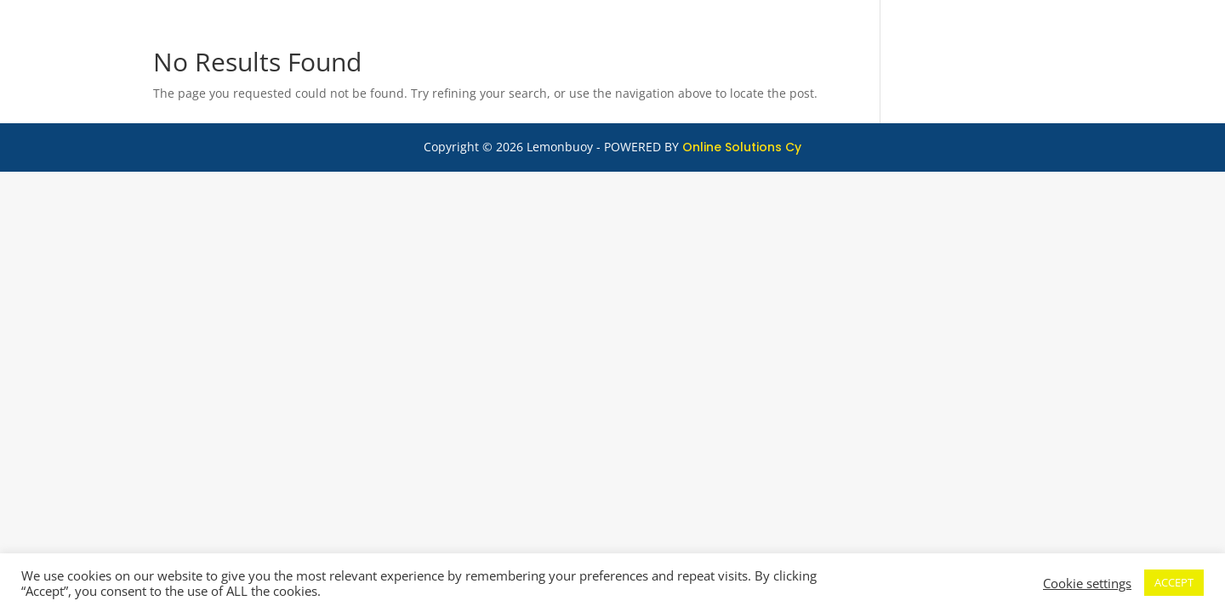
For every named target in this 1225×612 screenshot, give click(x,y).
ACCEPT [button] (1174, 582)
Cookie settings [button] (1087, 583)
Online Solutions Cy (741, 147)
